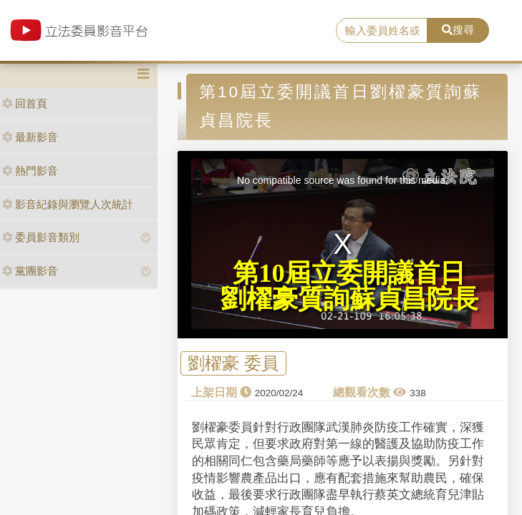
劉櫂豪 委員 (233, 363)
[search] (381, 31)
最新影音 (30, 137)
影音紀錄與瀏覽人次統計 (67, 204)
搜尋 (458, 30)
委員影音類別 (40, 237)
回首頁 (24, 103)
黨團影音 (30, 271)
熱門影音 (30, 171)
